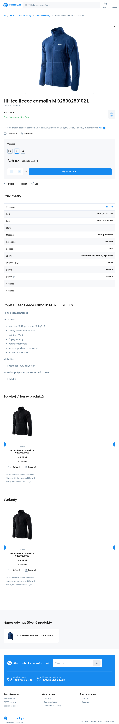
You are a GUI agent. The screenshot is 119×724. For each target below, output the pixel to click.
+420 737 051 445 (22, 680)
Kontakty (47, 698)
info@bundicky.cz (53, 680)
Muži (12, 15)
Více (100, 128)
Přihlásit (97, 663)
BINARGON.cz (110, 721)
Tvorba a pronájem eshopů (92, 721)
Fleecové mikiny (43, 15)
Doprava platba (50, 702)
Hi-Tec (111, 114)
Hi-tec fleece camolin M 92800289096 (22, 451)
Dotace (85, 698)
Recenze (85, 702)
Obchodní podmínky (52, 705)
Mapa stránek (17, 722)
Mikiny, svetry (25, 15)
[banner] (11, 4)
